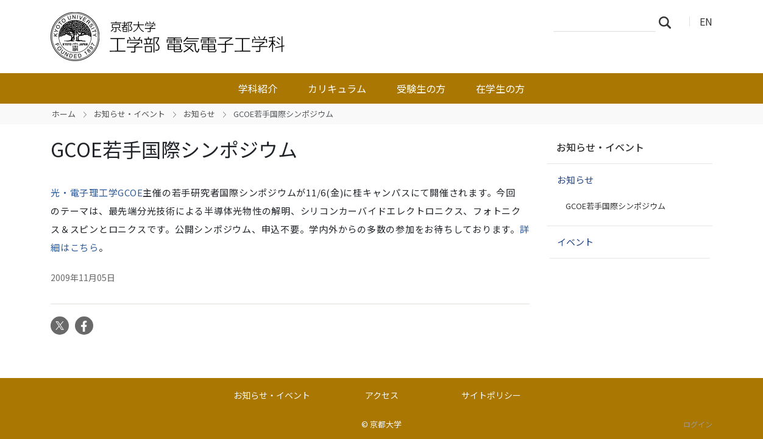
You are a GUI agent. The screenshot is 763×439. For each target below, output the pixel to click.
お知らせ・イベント (129, 114)
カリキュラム (337, 88)
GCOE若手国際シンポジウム (615, 206)
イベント (575, 241)
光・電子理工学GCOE (97, 192)
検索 (668, 22)
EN (706, 21)
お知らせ (199, 114)
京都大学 (386, 424)
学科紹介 (257, 88)
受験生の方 (421, 88)
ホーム (64, 114)
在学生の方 (500, 88)
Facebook (84, 325)
